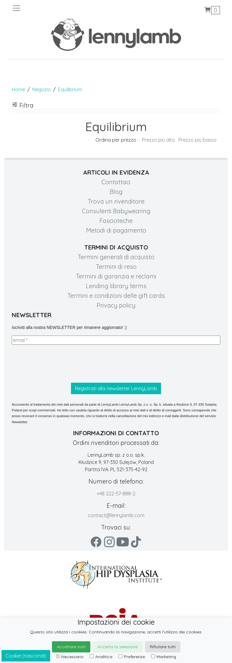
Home (18, 89)
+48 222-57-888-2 (116, 494)
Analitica (101, 656)
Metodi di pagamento (116, 230)
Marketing (163, 656)
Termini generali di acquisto (116, 257)
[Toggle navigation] (64, 8)
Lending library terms (116, 286)
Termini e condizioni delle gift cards (116, 295)
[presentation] (58, 363)
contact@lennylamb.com (116, 515)
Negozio (41, 89)
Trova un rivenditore (116, 201)
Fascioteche (116, 220)
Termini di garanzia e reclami (116, 276)
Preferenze (131, 656)
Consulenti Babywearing (116, 211)
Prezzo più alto (158, 140)
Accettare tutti (71, 646)
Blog (116, 191)
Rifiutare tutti (163, 646)
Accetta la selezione (118, 646)
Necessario (70, 656)
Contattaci (116, 182)
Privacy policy (116, 305)
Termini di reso (116, 266)
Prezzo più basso (198, 140)
